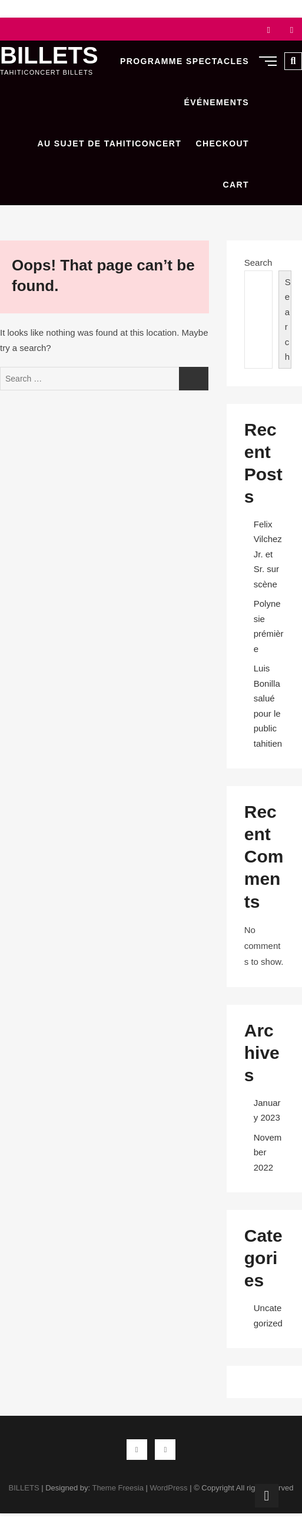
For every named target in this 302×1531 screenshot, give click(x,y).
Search (258, 263)
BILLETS (49, 55)
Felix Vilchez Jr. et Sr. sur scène (268, 554)
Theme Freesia (117, 1487)
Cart (236, 184)
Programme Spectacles (184, 61)
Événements (216, 102)
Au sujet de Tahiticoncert (110, 143)
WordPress (168, 1487)
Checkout (222, 143)
